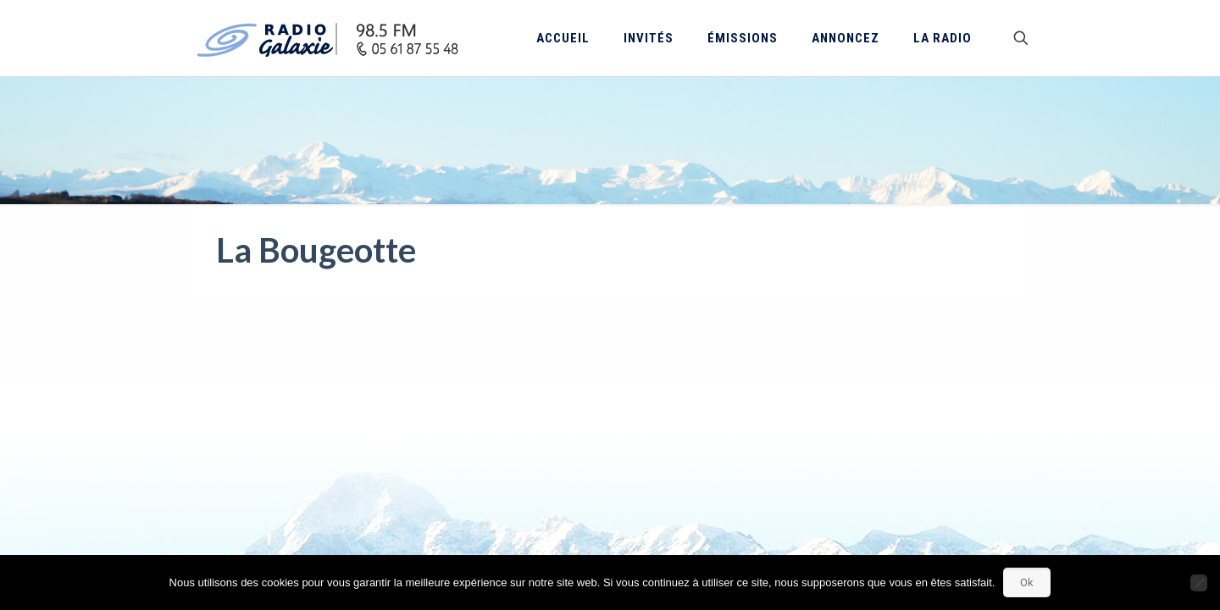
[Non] (1198, 582)
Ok (1027, 582)
